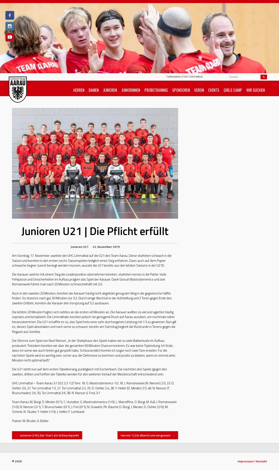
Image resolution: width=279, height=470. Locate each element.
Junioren (110, 90)
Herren (78, 90)
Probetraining (156, 90)
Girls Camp (233, 90)
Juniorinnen (130, 90)
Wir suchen (255, 90)
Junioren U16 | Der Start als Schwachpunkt (47, 435)
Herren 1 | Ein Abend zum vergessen (148, 435)
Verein (199, 90)
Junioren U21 (79, 246)
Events (213, 90)
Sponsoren (181, 90)
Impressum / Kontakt (252, 461)
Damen (94, 90)
